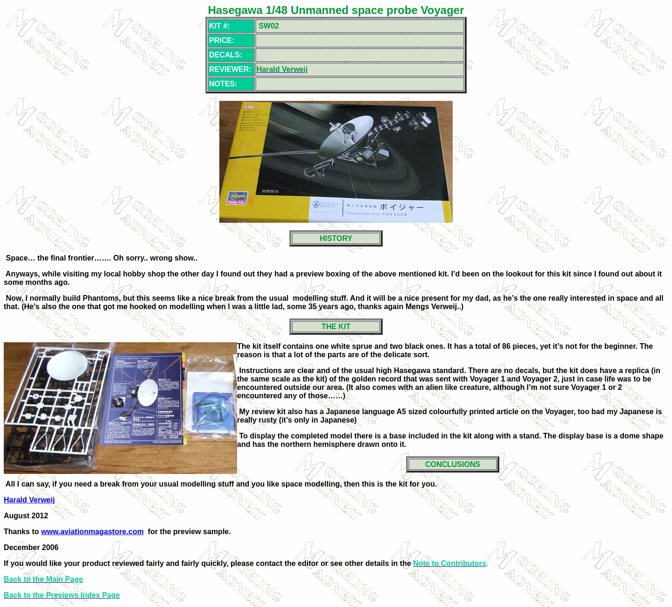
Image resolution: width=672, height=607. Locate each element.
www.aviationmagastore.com (92, 532)
